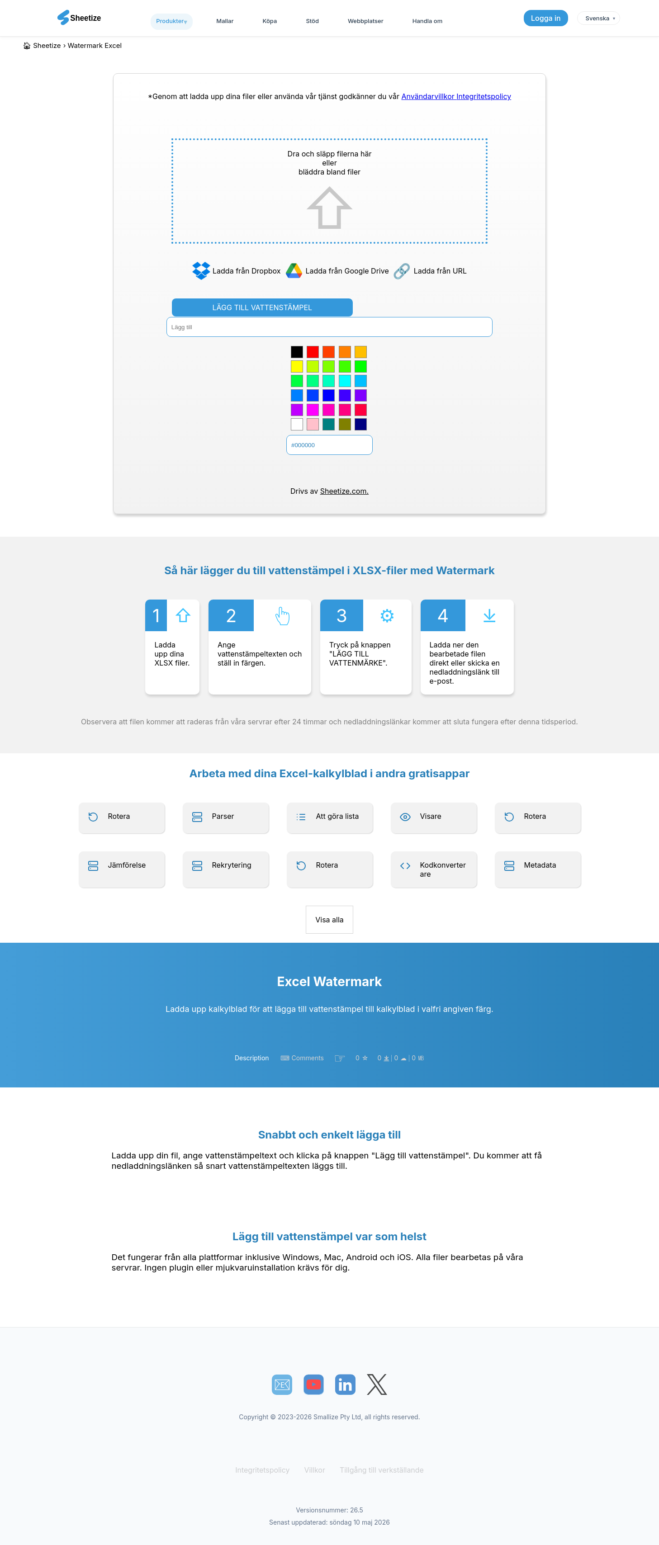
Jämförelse (127, 864)
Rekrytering (231, 864)
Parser (223, 816)
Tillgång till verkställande (379, 1470)
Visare (430, 816)
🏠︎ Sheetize (42, 45)
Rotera (119, 816)
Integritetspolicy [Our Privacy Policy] (483, 96)
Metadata (540, 864)
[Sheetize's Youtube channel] (313, 1385)
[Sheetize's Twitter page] (377, 1385)
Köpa (270, 20)
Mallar (224, 20)
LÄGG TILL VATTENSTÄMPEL (263, 307)
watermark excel (95, 45)
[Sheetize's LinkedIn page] (345, 1385)
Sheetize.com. (344, 491)
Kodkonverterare (443, 869)
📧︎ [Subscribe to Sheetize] (282, 1384)
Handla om (427, 20)
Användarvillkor (428, 96)
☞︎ (340, 1058)
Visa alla (329, 919)
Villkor (316, 1470)
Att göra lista (337, 816)
